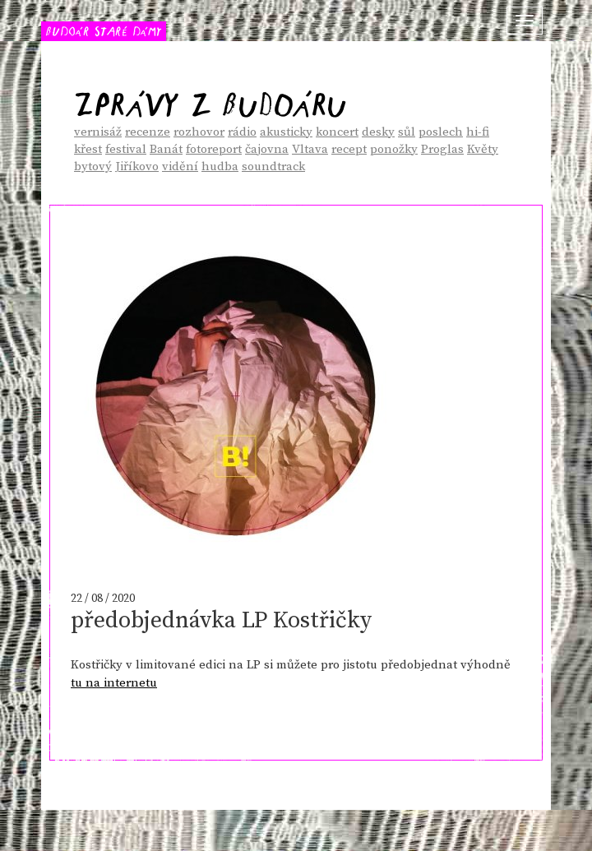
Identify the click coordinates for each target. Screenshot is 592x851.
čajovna (267, 149)
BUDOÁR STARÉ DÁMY (103, 30)
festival (125, 149)
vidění (180, 166)
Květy (482, 149)
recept (349, 149)
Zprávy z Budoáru (210, 98)
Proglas (442, 149)
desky (378, 132)
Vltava (310, 149)
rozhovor (198, 132)
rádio (242, 132)
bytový (93, 166)
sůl (406, 132)
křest (88, 149)
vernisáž (98, 132)
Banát (166, 149)
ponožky (394, 149)
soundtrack (273, 166)
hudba (219, 166)
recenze (147, 132)
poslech (441, 132)
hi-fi (477, 132)
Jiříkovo (137, 166)
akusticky (286, 132)
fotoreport (214, 149)
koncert (337, 132)
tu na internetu (114, 683)
